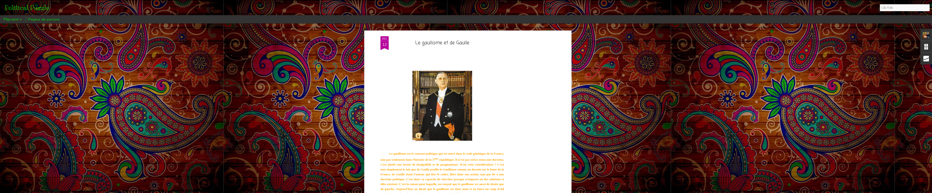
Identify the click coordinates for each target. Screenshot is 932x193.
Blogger (482, 189)
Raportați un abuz (498, 189)
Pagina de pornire (44, 19)
